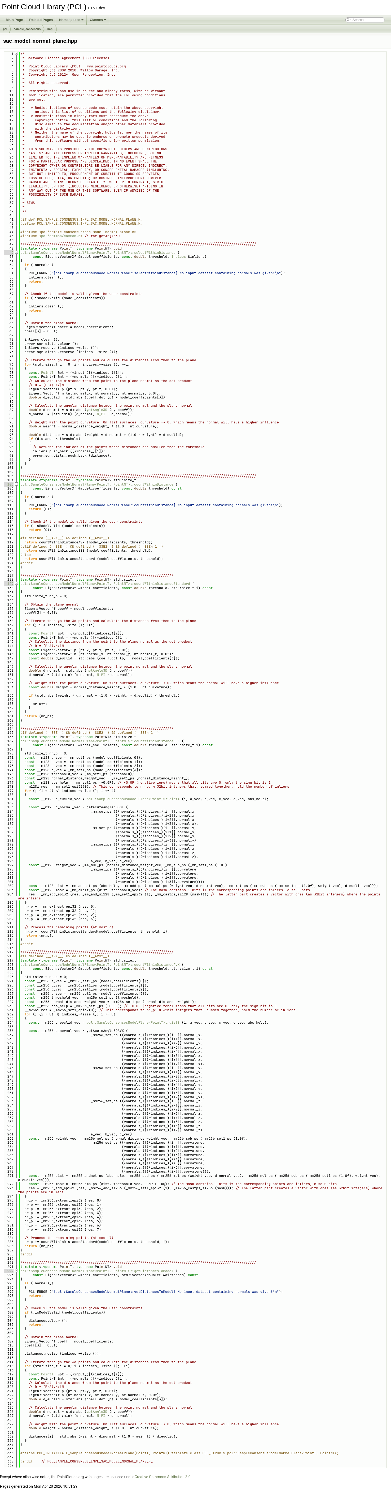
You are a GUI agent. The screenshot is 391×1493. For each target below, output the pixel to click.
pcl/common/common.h (60, 236)
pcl (5, 29)
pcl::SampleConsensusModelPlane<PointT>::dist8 (133, 1022)
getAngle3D (97, 409)
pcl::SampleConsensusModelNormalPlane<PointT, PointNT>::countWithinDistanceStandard (105, 583)
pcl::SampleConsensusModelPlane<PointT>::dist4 (133, 799)
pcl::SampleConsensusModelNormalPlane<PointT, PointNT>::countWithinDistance (96, 484)
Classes (98, 20)
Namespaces (71, 20)
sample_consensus (27, 29)
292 (8, 1271)
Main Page (14, 20)
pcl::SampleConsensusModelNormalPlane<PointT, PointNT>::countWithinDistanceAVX (100, 964)
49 (8, 252)
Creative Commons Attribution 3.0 (163, 1477)
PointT (47, 372)
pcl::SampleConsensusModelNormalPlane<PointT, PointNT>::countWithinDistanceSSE (100, 741)
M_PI (101, 414)
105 (8, 484)
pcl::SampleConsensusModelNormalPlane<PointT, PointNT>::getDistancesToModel (96, 1271)
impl (50, 29)
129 (8, 583)
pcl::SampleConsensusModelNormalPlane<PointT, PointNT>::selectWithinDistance (97, 252)
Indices (178, 256)
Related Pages (41, 20)
